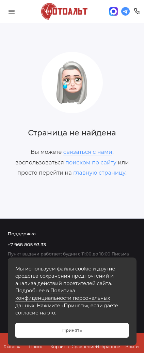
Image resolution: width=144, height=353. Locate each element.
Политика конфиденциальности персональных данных (62, 298)
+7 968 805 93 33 (27, 244)
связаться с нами (87, 151)
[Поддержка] (137, 11)
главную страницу (99, 172)
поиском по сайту (90, 162)
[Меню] (11, 11)
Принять (72, 330)
